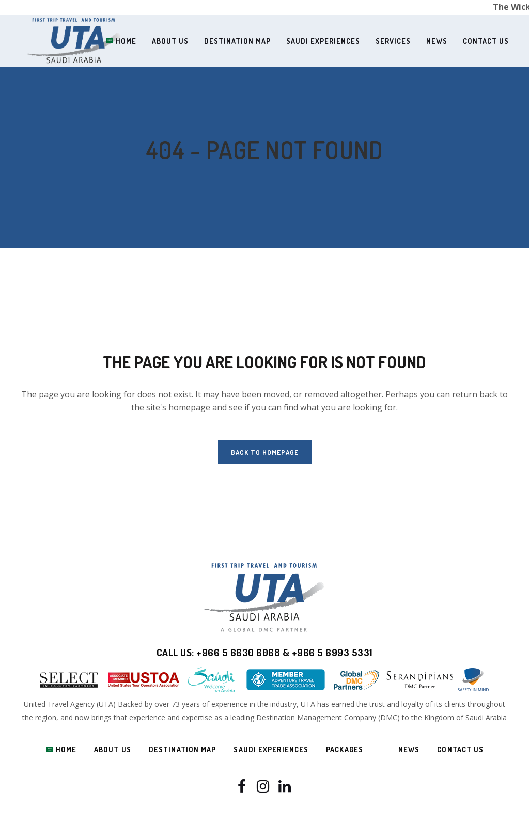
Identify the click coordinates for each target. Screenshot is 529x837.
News (408, 749)
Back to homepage (265, 452)
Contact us (460, 749)
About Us (112, 749)
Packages (344, 749)
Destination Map (182, 749)
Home (61, 749)
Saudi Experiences (271, 749)
